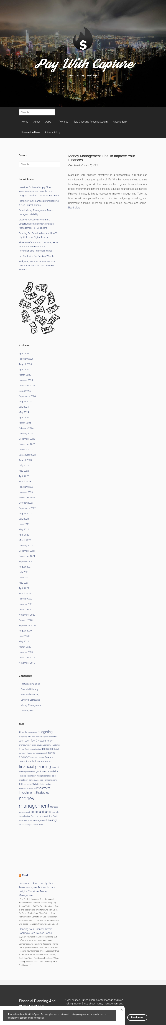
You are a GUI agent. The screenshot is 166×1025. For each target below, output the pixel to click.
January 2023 (26, 492)
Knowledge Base (31, 132)
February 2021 (26, 598)
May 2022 (24, 529)
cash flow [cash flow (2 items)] (30, 740)
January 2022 (26, 545)
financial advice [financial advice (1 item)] (37, 758)
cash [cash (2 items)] (21, 740)
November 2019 (27, 662)
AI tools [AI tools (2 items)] (23, 732)
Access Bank (120, 121)
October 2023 (26, 449)
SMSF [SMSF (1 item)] (21, 825)
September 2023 (27, 455)
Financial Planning (30, 694)
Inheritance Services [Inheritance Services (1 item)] (27, 788)
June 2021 (24, 577)
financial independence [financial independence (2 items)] (37, 761)
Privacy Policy (52, 132)
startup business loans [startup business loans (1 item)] (33, 825)
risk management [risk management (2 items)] (37, 820)
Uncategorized (28, 710)
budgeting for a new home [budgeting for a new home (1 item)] (30, 737)
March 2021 (25, 593)
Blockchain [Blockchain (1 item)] (32, 732)
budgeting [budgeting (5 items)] (45, 732)
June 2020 (24, 636)
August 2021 (25, 566)
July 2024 (24, 406)
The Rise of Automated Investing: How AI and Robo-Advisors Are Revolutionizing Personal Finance (38, 246)
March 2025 (25, 375)
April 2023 (24, 476)
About (37, 121)
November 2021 (27, 556)
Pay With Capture (83, 66)
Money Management (31, 705)
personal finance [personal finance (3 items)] (41, 811)
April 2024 (24, 417)
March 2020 (25, 646)
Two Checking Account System (91, 121)
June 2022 (24, 524)
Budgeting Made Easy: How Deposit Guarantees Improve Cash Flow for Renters (37, 265)
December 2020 (27, 609)
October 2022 (26, 502)
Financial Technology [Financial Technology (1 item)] (27, 776)
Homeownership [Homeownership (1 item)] (50, 780)
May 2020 (24, 641)
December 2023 (27, 438)
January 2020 (26, 652)
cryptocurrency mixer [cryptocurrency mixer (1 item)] (27, 745)
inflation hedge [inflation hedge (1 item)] (45, 784)
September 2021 (27, 561)
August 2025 (25, 364)
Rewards (63, 121)
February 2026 (26, 358)
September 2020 (27, 625)
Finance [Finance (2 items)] (50, 752)
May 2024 (24, 412)
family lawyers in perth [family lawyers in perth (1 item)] (36, 753)
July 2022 (24, 519)
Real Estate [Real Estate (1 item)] (53, 816)
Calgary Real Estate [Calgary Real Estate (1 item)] (49, 737)
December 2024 (27, 385)
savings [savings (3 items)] (52, 820)
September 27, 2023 (88, 165)
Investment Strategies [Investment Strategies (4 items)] (34, 792)
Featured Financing (30, 684)
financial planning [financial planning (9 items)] (35, 766)
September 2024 (27, 396)
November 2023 (27, 444)
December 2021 (27, 550)
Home (25, 121)
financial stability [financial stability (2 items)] (49, 771)
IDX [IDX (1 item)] (20, 784)
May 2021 (24, 582)
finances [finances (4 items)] (25, 757)
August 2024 (25, 401)
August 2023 (25, 460)
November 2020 (27, 614)
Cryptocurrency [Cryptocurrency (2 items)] (44, 740)
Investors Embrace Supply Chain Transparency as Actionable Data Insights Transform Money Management (39, 191)
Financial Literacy (29, 689)
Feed (25, 875)
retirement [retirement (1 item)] (23, 820)
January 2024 (26, 433)
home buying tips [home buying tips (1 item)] (36, 780)
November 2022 (27, 497)
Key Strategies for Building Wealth (36, 256)
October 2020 (26, 620)
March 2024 (25, 423)
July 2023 (24, 465)
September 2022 (27, 508)
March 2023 (25, 481)
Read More (74, 207)
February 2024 (26, 428)
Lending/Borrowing (30, 699)
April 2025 (24, 369)
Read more (137, 1017)
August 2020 (25, 630)
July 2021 (24, 572)
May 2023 (24, 470)
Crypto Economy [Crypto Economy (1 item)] (44, 745)
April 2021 (24, 588)
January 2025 (26, 380)
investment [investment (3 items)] (43, 788)
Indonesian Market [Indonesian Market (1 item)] (30, 784)
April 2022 (24, 534)
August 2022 (25, 513)
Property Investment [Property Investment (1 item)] (39, 816)
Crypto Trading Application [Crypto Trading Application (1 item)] (30, 749)
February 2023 (26, 487)
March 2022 (25, 540)
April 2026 (24, 353)
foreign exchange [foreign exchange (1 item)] (44, 776)
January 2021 (26, 604)
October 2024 (26, 391)
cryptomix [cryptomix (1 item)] (56, 745)
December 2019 (27, 657)
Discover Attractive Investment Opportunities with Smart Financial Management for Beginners (36, 223)
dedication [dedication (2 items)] (47, 748)
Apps (49, 121)
